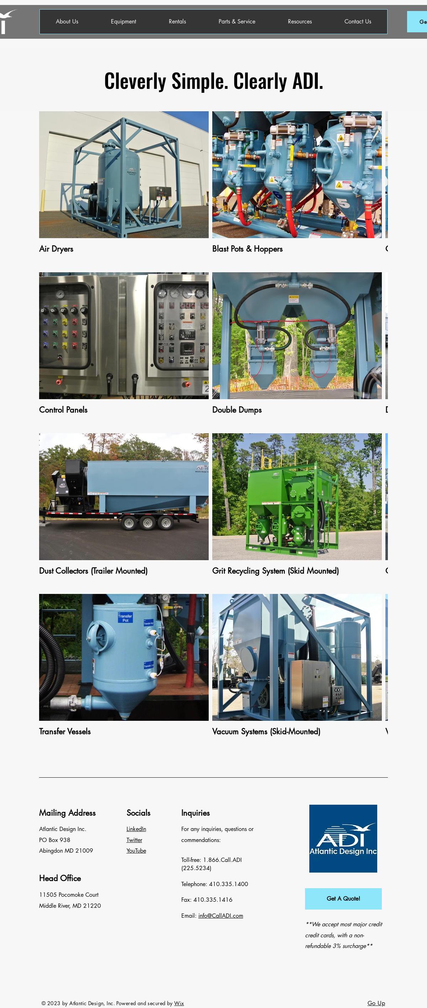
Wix (179, 1003)
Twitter (134, 840)
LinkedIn (136, 829)
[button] (343, 899)
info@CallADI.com (220, 915)
